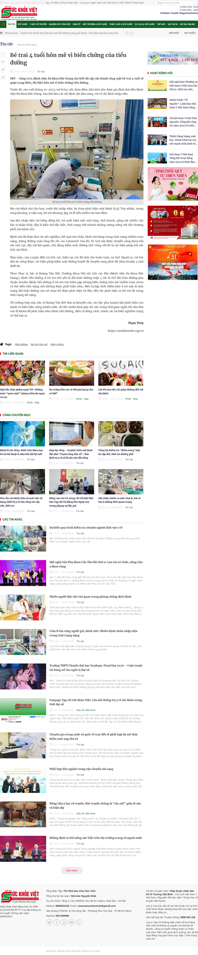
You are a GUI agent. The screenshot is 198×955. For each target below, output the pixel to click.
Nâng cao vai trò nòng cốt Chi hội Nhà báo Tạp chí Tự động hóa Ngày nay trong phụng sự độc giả (71, 502)
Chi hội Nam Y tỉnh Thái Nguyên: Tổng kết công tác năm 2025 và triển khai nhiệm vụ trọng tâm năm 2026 (183, 122)
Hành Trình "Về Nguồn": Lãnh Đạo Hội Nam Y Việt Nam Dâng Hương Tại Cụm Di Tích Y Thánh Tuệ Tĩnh (182, 103)
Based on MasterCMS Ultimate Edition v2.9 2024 (73, 950)
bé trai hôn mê (39, 344)
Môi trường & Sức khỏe (95, 24)
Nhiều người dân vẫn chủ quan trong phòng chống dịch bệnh (90, 596)
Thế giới (161, 24)
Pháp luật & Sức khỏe (121, 24)
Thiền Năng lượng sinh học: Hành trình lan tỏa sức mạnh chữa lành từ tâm (182, 140)
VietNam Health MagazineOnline (179, 13)
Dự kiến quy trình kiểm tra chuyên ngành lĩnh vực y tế (86, 527)
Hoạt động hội (161, 73)
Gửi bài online (187, 24)
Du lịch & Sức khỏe (145, 24)
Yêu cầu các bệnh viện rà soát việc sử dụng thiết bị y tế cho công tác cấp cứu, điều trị (21, 502)
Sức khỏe (22, 24)
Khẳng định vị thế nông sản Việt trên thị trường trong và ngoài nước (96, 838)
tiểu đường (21, 344)
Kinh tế (76, 24)
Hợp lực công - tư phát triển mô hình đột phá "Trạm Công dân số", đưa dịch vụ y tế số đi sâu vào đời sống (70, 454)
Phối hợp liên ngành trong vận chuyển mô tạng (81, 769)
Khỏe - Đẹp (33, 402)
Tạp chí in (172, 24)
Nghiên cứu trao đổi (59, 24)
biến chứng (57, 344)
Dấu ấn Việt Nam (27, 44)
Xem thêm (72, 870)
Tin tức (11, 24)
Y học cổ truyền (38, 24)
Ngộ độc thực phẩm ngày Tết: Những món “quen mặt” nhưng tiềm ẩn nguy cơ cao (22, 393)
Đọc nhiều (189, 33)
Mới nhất (174, 33)
